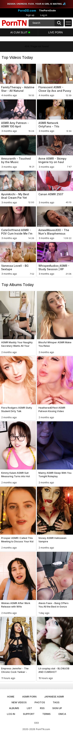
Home (10, 696)
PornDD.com (27, 10)
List (29, 708)
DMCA (62, 713)
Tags (56, 702)
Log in (43, 15)
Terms (46, 713)
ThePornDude (47, 10)
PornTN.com (43, 729)
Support (29, 713)
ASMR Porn (29, 696)
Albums (14, 708)
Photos (40, 702)
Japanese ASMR (54, 696)
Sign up (30, 15)
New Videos (19, 702)
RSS (42, 708)
